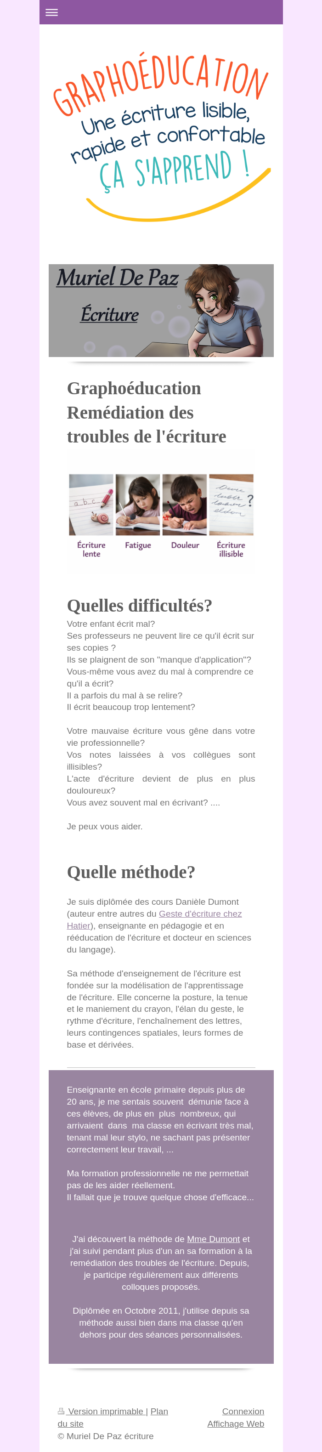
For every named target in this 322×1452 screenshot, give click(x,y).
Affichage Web (235, 1424)
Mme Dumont (213, 1239)
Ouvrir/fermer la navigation (161, 12)
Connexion (243, 1411)
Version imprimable (102, 1411)
